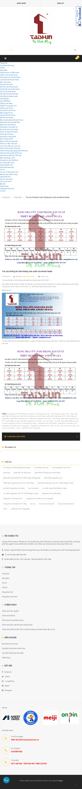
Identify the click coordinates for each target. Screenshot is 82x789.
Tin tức (2, 170)
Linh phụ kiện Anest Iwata (9, 80)
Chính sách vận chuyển (10, 611)
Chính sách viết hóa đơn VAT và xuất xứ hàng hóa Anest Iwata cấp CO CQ (28, 629)
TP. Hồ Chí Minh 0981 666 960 (14, 555)
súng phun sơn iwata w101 (67, 423)
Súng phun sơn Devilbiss (9, 160)
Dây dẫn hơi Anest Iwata (9, 96)
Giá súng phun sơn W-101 (60, 414)
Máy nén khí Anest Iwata (9, 141)
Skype (5, 686)
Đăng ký (60, 3)
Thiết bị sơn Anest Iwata (9, 75)
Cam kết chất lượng (7, 65)
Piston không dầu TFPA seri (10, 148)
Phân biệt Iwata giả (7, 167)
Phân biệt (18, 197)
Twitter (6, 677)
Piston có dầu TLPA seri (8, 144)
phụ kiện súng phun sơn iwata (31, 421)
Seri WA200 (4, 99)
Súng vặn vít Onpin (7, 134)
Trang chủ (5, 574)
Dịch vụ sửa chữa (6, 179)
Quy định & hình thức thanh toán (13, 648)
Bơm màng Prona (6, 113)
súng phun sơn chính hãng (47, 423)
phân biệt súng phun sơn (19, 418)
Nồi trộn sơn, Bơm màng (8, 174)
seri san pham (48, 421)
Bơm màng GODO (6, 139)
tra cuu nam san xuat (68, 426)
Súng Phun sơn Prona (7, 110)
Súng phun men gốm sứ (9, 127)
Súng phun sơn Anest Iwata (10, 77)
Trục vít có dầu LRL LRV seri (10, 146)
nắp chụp (74, 414)
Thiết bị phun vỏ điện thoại (9, 72)
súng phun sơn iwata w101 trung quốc (15, 426)
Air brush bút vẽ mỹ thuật (9, 129)
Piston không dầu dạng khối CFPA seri (14, 151)
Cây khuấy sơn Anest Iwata (10, 89)
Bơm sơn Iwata (5, 82)
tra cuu (57, 426)
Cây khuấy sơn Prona (7, 115)
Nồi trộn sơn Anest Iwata (9, 87)
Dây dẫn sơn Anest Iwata (9, 94)
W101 (19, 428)
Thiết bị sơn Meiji (6, 103)
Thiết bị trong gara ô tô (8, 106)
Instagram (7, 690)
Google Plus (8, 681)
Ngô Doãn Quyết (29, 276)
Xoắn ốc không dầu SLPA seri (11, 153)
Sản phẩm (3, 70)
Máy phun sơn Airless (8, 125)
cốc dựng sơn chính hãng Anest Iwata (20, 414)
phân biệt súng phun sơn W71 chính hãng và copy (55, 483)
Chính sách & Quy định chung (12, 620)
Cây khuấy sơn (5, 177)
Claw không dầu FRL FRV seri (10, 155)
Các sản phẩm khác (7, 163)
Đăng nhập (21, 3)
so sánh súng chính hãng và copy (66, 421)
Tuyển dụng (4, 186)
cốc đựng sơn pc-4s (42, 414)
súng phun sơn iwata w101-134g (41, 426)
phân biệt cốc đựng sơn (10, 416)
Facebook (7, 672)
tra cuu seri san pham (66, 504)
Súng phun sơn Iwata (9, 597)
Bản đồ (2, 184)
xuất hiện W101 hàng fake (31, 428)
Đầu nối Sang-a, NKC (7, 158)
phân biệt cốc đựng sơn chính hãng (33, 416)
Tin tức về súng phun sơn (9, 172)
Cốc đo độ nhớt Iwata (7, 91)
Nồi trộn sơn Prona (6, 117)
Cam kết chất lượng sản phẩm (13, 653)
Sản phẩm (5, 578)
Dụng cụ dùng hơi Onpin (9, 132)
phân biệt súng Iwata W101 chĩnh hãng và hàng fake (21, 478)
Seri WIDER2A (5, 101)
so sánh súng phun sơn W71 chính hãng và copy (19, 423)
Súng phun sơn (7, 592)
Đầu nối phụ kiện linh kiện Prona (11, 120)
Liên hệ (2, 191)
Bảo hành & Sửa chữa (10, 644)
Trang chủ (3, 63)
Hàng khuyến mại (6, 165)
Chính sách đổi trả (8, 616)
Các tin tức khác (6, 181)
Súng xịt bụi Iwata (6, 84)
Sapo (61, 781)
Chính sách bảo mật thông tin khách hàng (17, 625)
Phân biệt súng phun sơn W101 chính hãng (44, 418)
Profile (2, 68)
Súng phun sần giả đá (8, 136)
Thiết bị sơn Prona (6, 108)
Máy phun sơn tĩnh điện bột (10, 122)
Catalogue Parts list (7, 189)
